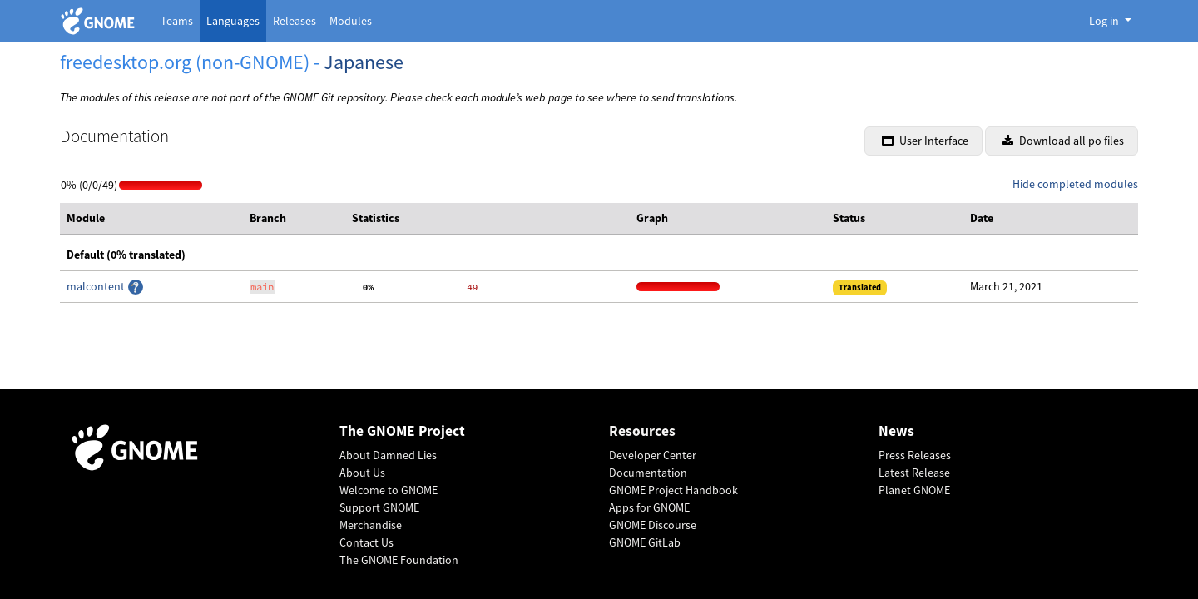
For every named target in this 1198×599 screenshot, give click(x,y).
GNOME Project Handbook (673, 490)
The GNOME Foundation (398, 559)
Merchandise (370, 524)
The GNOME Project (402, 431)
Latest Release (914, 472)
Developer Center (652, 455)
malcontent (97, 286)
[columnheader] (151, 219)
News (896, 431)
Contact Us (366, 542)
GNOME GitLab (645, 542)
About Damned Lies (388, 455)
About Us (362, 472)
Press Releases (915, 455)
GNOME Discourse (652, 524)
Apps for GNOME (649, 507)
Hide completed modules (1075, 183)
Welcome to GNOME (388, 490)
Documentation (648, 472)
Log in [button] (1105, 20)
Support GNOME (379, 507)
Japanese (363, 62)
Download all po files (1063, 140)
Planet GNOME (914, 490)
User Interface (925, 140)
